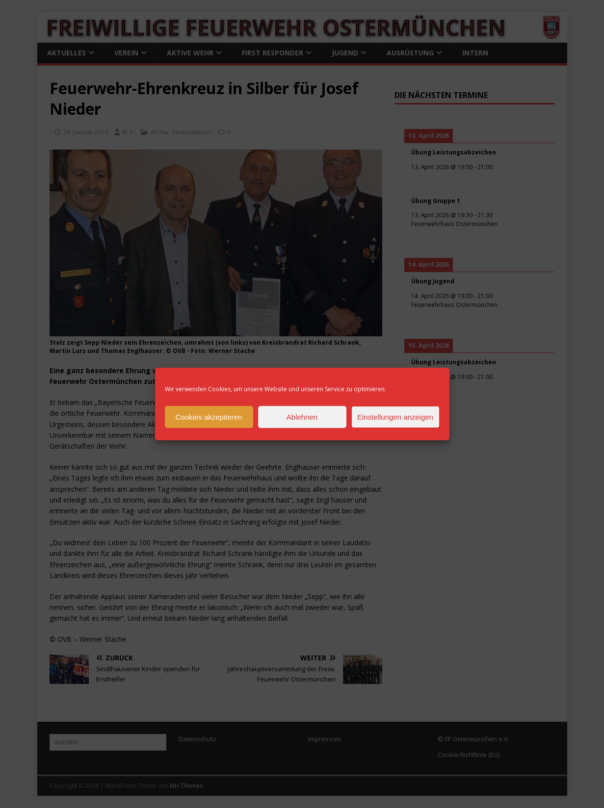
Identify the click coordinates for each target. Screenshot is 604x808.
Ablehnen (302, 417)
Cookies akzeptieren (209, 417)
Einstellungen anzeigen (395, 417)
